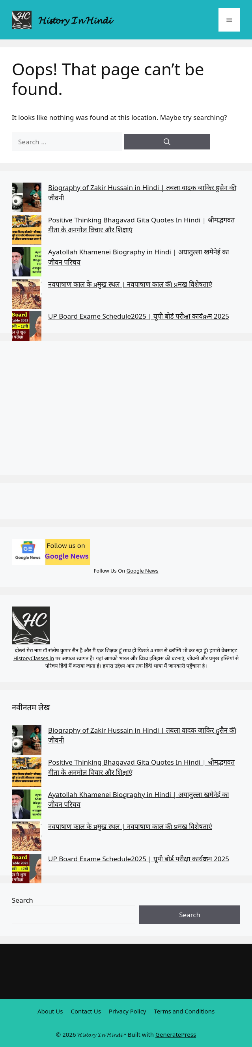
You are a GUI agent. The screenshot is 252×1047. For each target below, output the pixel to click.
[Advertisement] (126, 408)
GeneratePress (175, 1034)
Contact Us (86, 1011)
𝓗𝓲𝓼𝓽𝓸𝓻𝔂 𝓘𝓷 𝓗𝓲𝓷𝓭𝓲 (74, 19)
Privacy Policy (127, 1011)
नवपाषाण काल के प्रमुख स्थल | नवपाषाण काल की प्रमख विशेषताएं (130, 284)
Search (22, 900)
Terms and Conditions (184, 1011)
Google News (143, 570)
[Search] (167, 142)
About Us (50, 1011)
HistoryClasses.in (33, 658)
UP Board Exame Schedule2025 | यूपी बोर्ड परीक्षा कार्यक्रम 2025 (138, 316)
